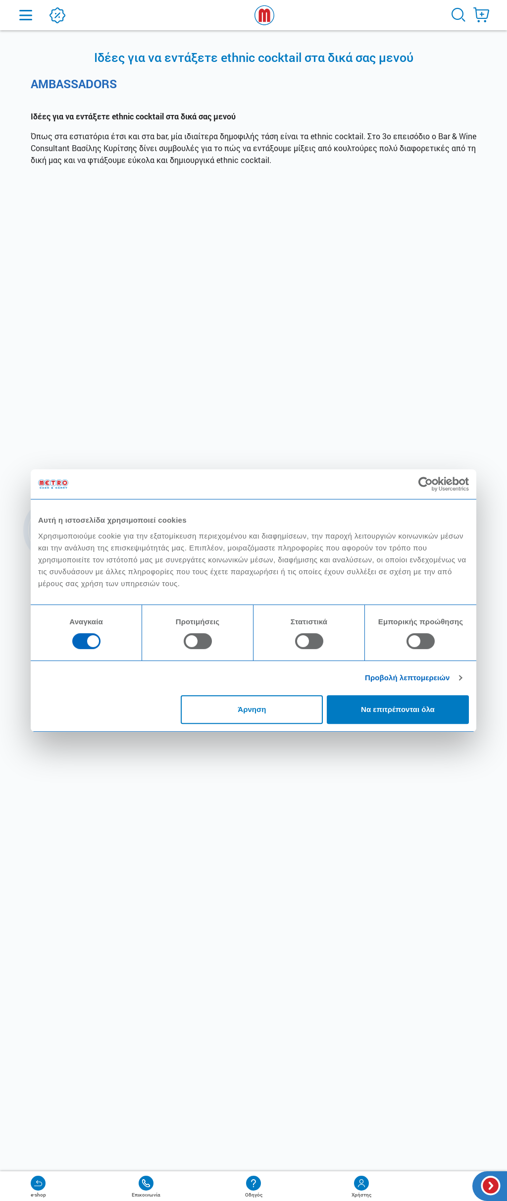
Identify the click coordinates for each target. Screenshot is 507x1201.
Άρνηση (252, 709)
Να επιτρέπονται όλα (398, 709)
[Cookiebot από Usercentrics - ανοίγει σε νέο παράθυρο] (425, 484)
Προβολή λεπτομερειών (407, 677)
